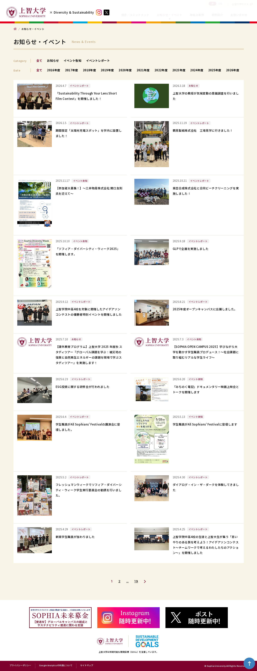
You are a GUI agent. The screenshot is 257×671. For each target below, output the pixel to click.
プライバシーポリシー (20, 665)
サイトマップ (86, 665)
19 (136, 581)
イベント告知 (72, 60)
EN (220, 3)
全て (39, 60)
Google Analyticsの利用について (55, 665)
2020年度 (125, 70)
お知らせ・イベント (169, 15)
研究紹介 (217, 15)
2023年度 (178, 70)
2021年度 (143, 70)
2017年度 (71, 70)
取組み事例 (197, 15)
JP (212, 3)
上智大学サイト (240, 4)
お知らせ (53, 60)
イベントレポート (98, 60)
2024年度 (196, 70)
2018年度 (89, 70)
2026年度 (232, 70)
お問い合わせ (239, 15)
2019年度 (107, 70)
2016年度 (53, 70)
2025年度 (214, 70)
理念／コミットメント (135, 15)
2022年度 (161, 70)
